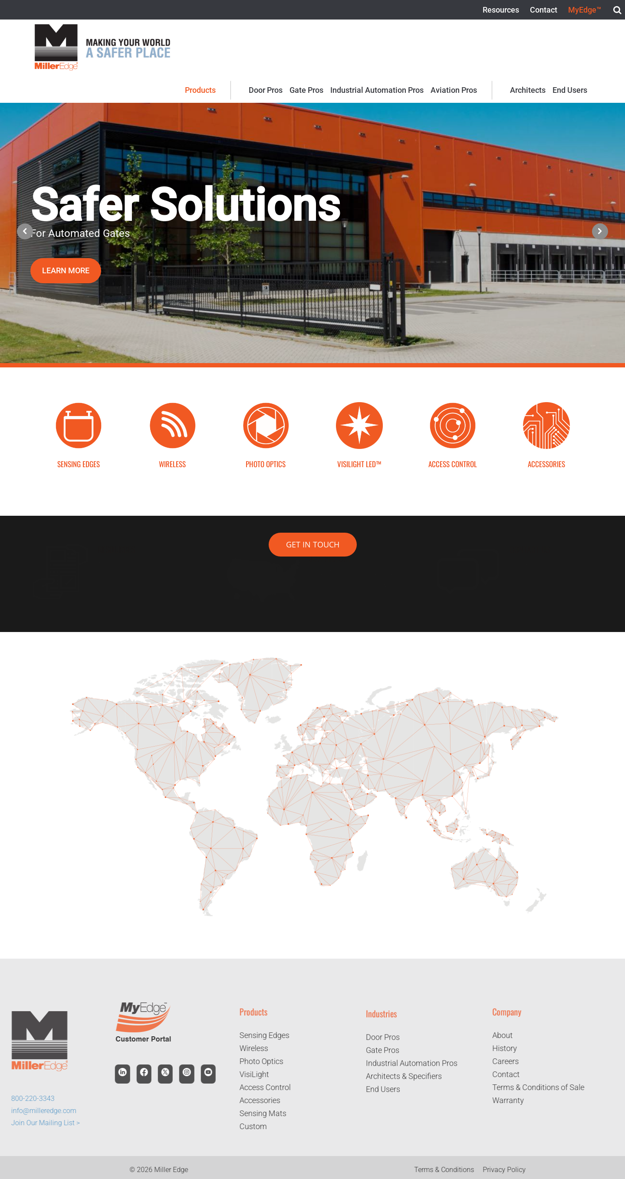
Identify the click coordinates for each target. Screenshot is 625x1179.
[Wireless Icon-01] (172, 405)
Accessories (254, 1100)
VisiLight (248, 1074)
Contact (511, 1074)
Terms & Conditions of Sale (544, 1087)
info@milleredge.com (38, 1111)
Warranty (514, 1100)
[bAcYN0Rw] (359, 405)
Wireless (248, 1048)
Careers (511, 1061)
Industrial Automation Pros (411, 1068)
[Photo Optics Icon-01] (265, 405)
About (508, 1035)
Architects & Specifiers (404, 1081)
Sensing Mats (257, 1113)
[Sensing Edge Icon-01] (78, 405)
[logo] (56, 27)
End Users (383, 1094)
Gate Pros (382, 1055)
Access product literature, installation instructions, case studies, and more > (143, 576)
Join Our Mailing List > (40, 1123)
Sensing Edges (259, 1035)
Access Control (259, 1087)
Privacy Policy (510, 1170)
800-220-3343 (27, 1098)
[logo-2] (128, 38)
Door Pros (383, 1042)
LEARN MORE (65, 270)
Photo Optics (256, 1061)
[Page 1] (312, 657)
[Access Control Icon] (452, 405)
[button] (600, 231)
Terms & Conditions (450, 1170)
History (510, 1048)
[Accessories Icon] (546, 405)
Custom (247, 1126)
